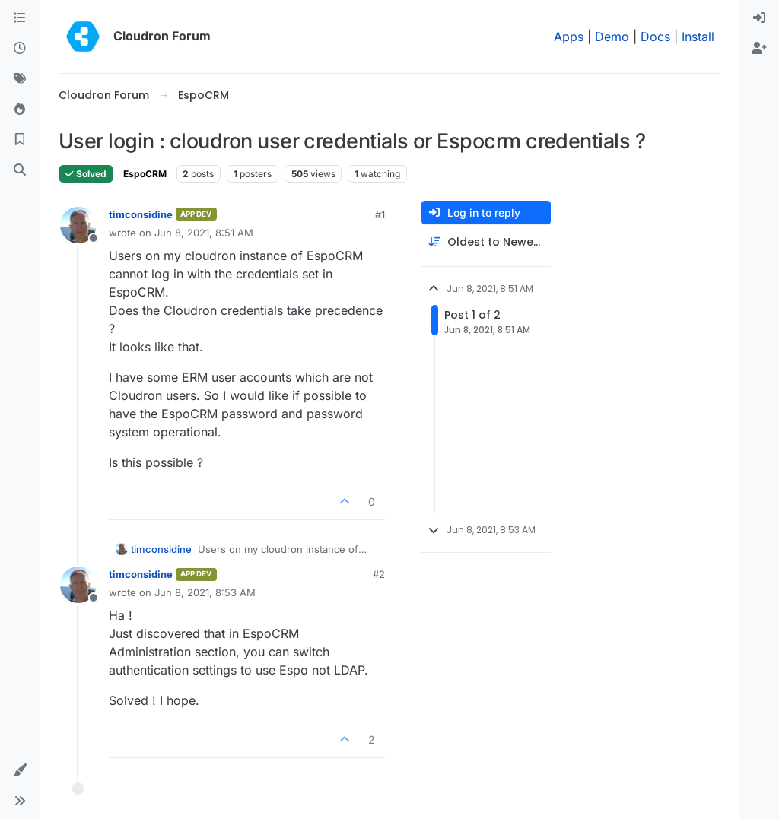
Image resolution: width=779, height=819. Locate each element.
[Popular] (19, 109)
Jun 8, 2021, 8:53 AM (205, 592)
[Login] (759, 18)
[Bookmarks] (19, 140)
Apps (568, 36)
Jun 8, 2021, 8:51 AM (203, 233)
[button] (19, 770)
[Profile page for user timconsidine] (78, 225)
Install (698, 36)
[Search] (19, 170)
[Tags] (19, 79)
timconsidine (141, 214)
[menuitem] (759, 18)
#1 (380, 214)
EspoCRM (145, 173)
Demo (612, 36)
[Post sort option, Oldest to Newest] (486, 242)
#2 (379, 574)
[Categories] (19, 18)
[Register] (759, 49)
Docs (655, 36)
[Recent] (19, 49)
